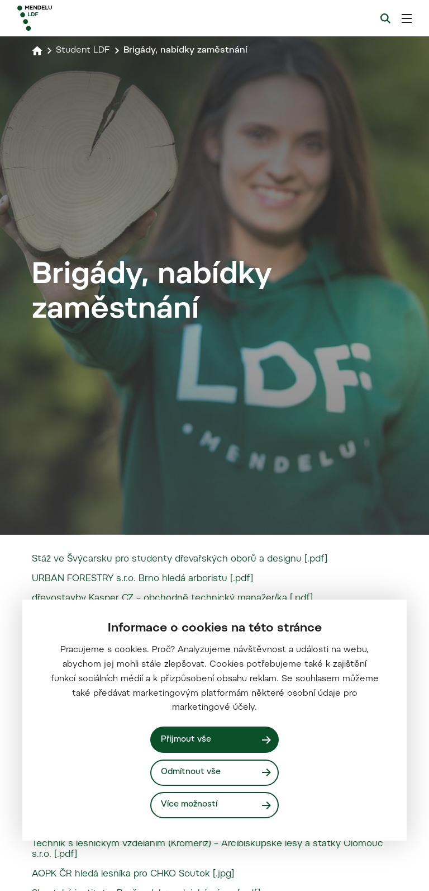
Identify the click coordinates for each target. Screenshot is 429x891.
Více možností (189, 804)
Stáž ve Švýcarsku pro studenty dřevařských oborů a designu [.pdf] (179, 559)
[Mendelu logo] (76, 18)
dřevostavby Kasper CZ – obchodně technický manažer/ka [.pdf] (172, 598)
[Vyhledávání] (385, 18)
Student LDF (83, 50)
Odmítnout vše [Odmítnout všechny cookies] (191, 772)
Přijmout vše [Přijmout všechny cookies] (186, 740)
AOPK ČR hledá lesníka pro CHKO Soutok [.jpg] (133, 874)
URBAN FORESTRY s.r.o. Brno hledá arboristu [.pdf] (142, 578)
